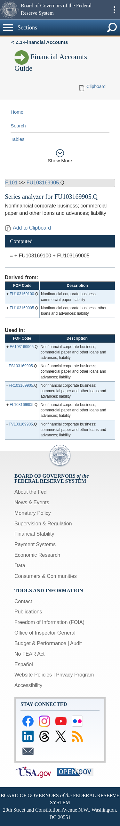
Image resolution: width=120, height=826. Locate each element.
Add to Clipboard (28, 228)
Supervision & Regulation (43, 523)
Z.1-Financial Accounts (42, 42)
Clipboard (96, 86)
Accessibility (28, 685)
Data (19, 565)
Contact (23, 601)
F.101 (11, 182)
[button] (9, 9)
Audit (76, 643)
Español (23, 664)
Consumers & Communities (45, 576)
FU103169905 (43, 182)
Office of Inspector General (45, 633)
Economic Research (37, 555)
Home (17, 112)
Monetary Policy (32, 513)
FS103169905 (21, 366)
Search (18, 125)
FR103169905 (21, 385)
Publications (28, 611)
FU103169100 (22, 294)
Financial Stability (34, 534)
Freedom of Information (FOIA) (49, 622)
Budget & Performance (40, 643)
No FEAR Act (29, 654)
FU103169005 (22, 308)
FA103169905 (22, 346)
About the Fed (30, 492)
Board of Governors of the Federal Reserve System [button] (56, 9)
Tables (17, 139)
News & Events (31, 502)
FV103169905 (21, 424)
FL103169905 (21, 404)
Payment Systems (35, 544)
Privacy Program (75, 674)
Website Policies (33, 674)
